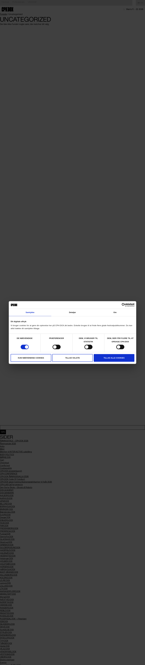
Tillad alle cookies (114, 358)
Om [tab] (115, 312)
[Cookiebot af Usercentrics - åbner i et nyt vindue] (122, 305)
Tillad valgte (72, 358)
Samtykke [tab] (30, 312)
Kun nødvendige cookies (31, 358)
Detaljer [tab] (72, 312)
